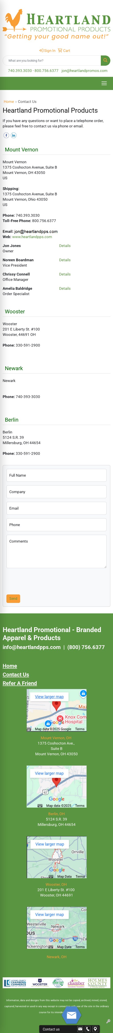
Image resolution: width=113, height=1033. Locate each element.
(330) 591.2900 (55, 830)
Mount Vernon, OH (56, 738)
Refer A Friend (20, 683)
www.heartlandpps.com (32, 237)
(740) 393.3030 (56, 759)
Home (9, 101)
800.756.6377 (46, 70)
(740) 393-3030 (56, 962)
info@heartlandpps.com (32, 647)
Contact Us (16, 675)
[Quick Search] (52, 60)
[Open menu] (104, 83)
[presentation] (40, 580)
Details (65, 245)
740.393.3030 (20, 70)
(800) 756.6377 (86, 647)
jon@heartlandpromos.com (84, 70)
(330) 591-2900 (56, 900)
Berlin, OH (56, 814)
